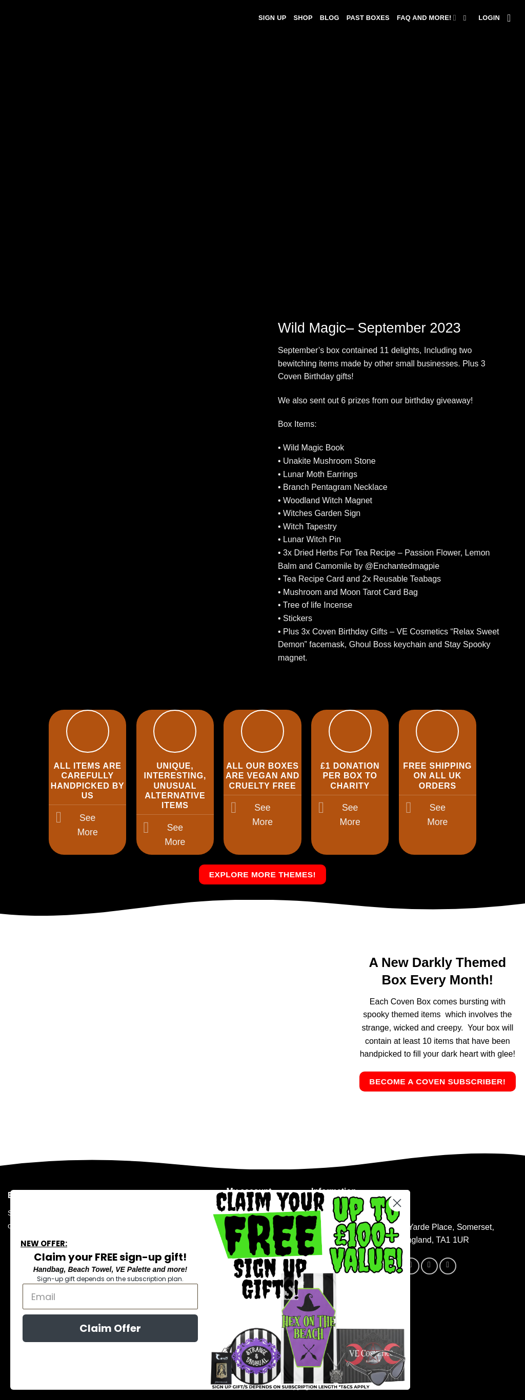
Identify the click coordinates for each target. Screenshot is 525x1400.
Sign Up (272, 18)
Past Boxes (368, 18)
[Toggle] (59, 819)
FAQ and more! (426, 18)
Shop (302, 18)
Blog (329, 18)
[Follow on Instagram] (429, 1266)
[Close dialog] (385, 1203)
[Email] (98, 1296)
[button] (489, 18)
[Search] (467, 18)
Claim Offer (98, 1328)
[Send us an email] (447, 1266)
